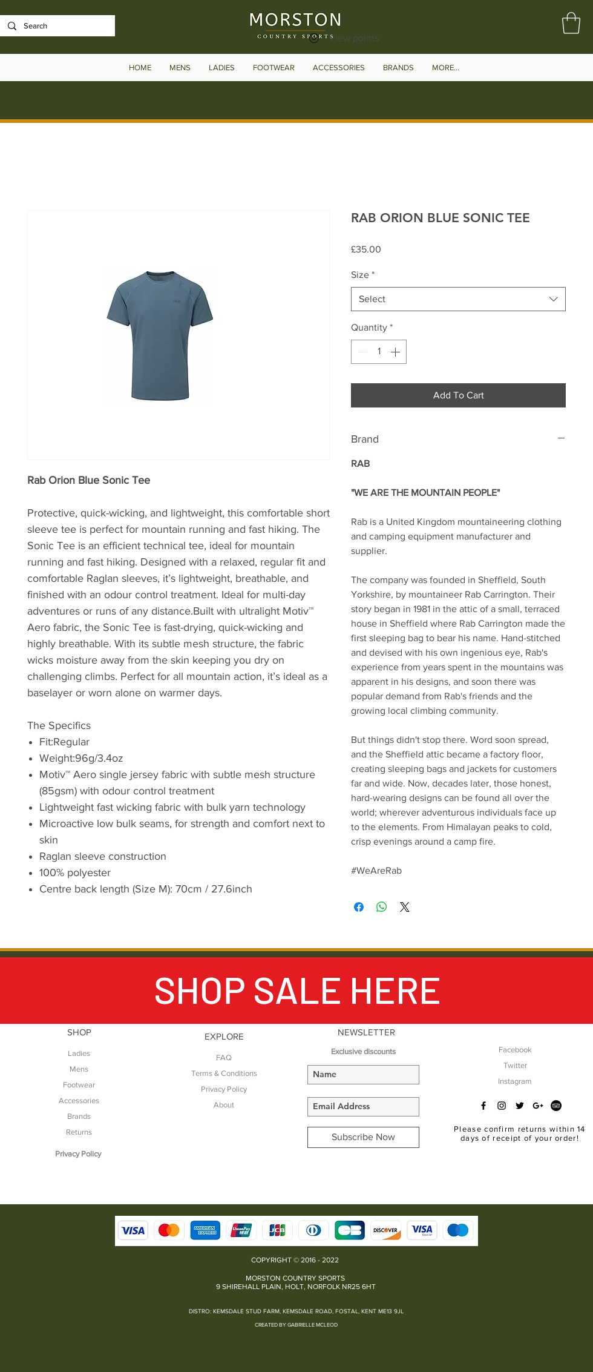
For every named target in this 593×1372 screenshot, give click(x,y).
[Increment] (396, 351)
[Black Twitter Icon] (519, 1105)
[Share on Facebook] (359, 907)
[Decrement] (361, 351)
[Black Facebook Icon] (483, 1105)
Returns (79, 1131)
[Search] (56, 26)
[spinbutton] (379, 351)
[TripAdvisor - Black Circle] (556, 1105)
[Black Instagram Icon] (501, 1105)
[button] (571, 23)
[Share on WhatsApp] (382, 907)
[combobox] (458, 299)
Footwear (79, 1084)
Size (363, 274)
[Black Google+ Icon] (537, 1105)
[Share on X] (405, 907)
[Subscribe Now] (363, 1137)
